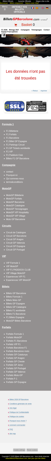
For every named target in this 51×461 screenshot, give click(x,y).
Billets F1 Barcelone (15, 314)
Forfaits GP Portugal (16, 368)
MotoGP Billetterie (15, 195)
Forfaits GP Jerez (14, 365)
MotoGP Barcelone (15, 202)
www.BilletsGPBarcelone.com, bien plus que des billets (25, 458)
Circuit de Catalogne (16, 232)
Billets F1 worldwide (15, 310)
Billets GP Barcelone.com (24, 456)
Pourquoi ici (12, 175)
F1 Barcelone (12, 138)
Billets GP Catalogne (16, 307)
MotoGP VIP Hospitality (17, 212)
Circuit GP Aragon (15, 239)
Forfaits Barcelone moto (17, 351)
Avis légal (13, 408)
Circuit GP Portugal (15, 250)
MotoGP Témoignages (17, 209)
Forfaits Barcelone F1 (16, 348)
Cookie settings (19, 450)
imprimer (44, 91)
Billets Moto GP (13, 300)
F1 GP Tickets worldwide (18, 148)
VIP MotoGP (12, 266)
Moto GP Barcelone (15, 219)
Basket (26, 25)
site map (13, 434)
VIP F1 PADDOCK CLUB (18, 270)
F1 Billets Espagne (15, 317)
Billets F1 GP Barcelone (17, 158)
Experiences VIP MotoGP (18, 280)
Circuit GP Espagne (15, 246)
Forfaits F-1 (11, 379)
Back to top (47, 448)
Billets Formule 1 (14, 297)
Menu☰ (4, 8)
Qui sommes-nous (15, 178)
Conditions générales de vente (21, 404)
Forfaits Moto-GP (14, 375)
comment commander (17, 425)
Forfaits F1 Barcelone (16, 341)
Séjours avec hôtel (32, 3)
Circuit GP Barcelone (16, 236)
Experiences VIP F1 (15, 276)
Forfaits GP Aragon (15, 358)
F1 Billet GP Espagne (16, 141)
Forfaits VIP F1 (13, 344)
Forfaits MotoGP (14, 337)
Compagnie (25, 30)
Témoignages (36, 30)
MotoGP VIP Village (15, 216)
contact (47, 30)
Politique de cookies (17, 417)
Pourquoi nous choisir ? (18, 421)
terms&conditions (14, 182)
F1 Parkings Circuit (15, 145)
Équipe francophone (9, 32)
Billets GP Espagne (15, 303)
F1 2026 (4, 30)
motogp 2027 (14, 30)
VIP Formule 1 (13, 263)
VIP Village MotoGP (15, 273)
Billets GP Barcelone (16, 293)
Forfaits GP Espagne (16, 382)
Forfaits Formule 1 (15, 334)
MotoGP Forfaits (14, 198)
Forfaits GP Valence (15, 372)
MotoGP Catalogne (15, 205)
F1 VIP (9, 151)
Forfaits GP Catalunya (16, 354)
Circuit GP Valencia (15, 243)
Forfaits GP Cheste (15, 361)
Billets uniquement (16, 3)
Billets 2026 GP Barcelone (19, 399)
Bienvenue (4, 3)
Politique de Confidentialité (19, 412)
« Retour (35, 91)
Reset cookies (32, 450)
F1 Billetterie (12, 131)
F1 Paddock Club (14, 155)
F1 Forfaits (11, 134)
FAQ (11, 429)
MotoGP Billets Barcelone (18, 321)
